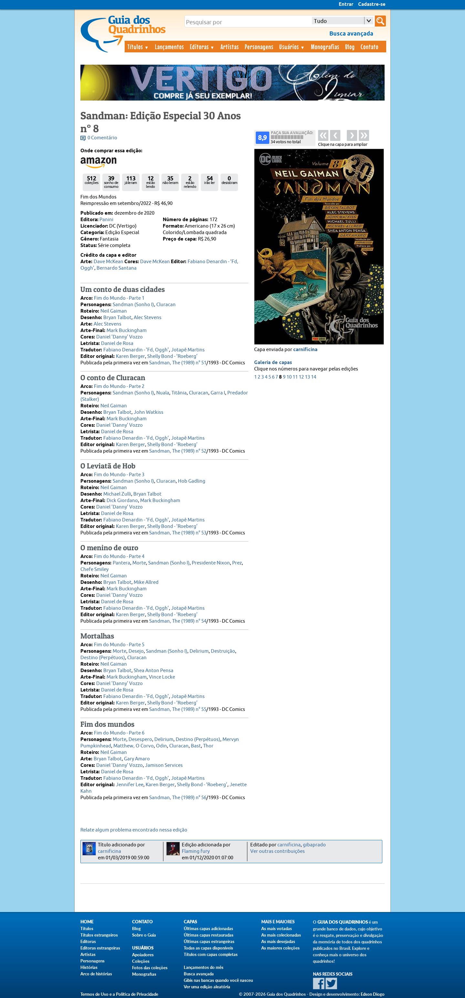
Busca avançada (199, 973)
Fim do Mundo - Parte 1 (119, 298)
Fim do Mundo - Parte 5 (119, 645)
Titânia (179, 393)
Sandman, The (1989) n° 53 (177, 533)
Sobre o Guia (144, 935)
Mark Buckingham (127, 330)
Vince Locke (162, 677)
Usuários (292, 46)
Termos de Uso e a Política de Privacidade (119, 994)
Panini (106, 220)
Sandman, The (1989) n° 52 (177, 451)
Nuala (162, 393)
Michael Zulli (117, 494)
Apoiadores (143, 954)
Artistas (230, 46)
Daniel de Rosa (117, 343)
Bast (196, 746)
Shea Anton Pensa (153, 671)
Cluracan (166, 305)
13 (307, 377)
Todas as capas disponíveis (208, 947)
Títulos (138, 46)
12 (301, 377)
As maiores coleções (280, 947)
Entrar (346, 4)
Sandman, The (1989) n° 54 (177, 621)
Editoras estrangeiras (100, 947)
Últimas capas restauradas (208, 935)
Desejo (136, 651)
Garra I (218, 393)
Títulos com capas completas (211, 954)
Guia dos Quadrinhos (342, 922)
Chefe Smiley (94, 569)
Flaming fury (196, 851)
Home (86, 921)
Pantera (121, 563)
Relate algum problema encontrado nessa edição (133, 830)
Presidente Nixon (211, 563)
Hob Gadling (191, 481)
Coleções (141, 961)
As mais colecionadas (281, 935)
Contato (369, 46)
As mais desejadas (278, 941)
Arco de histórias (96, 973)
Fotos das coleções (150, 967)
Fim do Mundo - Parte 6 (119, 733)
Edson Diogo (373, 994)
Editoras (202, 46)
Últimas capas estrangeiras (209, 941)
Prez (237, 563)
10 (289, 377)
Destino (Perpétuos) (102, 658)
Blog (350, 46)
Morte (139, 563)
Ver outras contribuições (277, 851)
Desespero (140, 739)
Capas (190, 921)
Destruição (223, 651)
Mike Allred (146, 582)
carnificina (305, 350)
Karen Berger (130, 356)
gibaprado (314, 845)
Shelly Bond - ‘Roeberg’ (172, 356)
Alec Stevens (147, 318)
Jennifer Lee (129, 785)
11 (295, 377)
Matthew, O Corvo (133, 746)
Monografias (325, 46)
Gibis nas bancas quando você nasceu (218, 980)
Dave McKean (108, 262)
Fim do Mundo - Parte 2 (119, 386)
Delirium (199, 651)
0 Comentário (102, 138)
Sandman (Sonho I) (133, 305)
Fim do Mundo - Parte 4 (119, 556)
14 (313, 377)
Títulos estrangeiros (99, 935)
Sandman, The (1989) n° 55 (177, 709)
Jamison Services (164, 765)
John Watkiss (148, 412)
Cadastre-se (372, 4)
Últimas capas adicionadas (208, 928)
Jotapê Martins (188, 350)
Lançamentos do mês (203, 967)
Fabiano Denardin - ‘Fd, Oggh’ (136, 350)
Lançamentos (169, 46)
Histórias (89, 967)
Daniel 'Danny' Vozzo (119, 337)
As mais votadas (276, 928)
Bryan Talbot (117, 318)
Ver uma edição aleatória (207, 986)
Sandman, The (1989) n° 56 (177, 798)
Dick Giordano (122, 501)
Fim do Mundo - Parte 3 (119, 475)
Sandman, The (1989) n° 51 (177, 363)
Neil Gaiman (113, 311)
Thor (208, 746)
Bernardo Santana (117, 268)
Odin (161, 746)
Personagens (259, 46)
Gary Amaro (137, 759)
